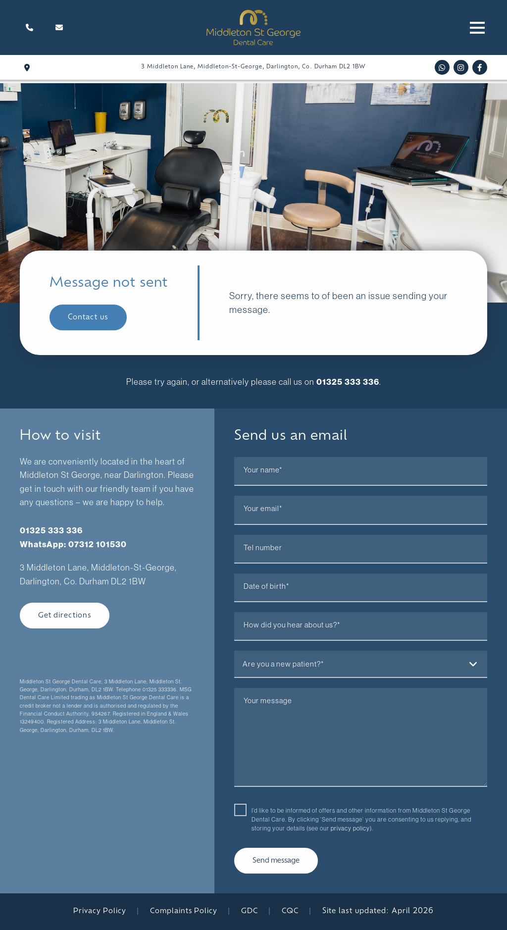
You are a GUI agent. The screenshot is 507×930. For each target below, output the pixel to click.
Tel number (263, 547)
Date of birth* (266, 585)
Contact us (88, 317)
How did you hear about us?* (292, 624)
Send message (277, 861)
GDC (251, 911)
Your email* (263, 508)
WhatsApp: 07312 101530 (73, 543)
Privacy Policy (99, 911)
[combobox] (360, 664)
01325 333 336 (347, 381)
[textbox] (361, 664)
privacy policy (350, 828)
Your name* (263, 469)
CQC (291, 911)
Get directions (65, 615)
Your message (268, 700)
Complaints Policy (184, 911)
